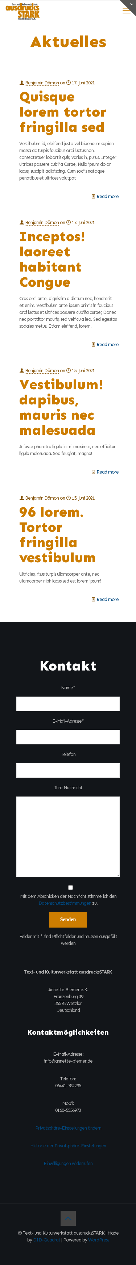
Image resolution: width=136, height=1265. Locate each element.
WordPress (98, 1240)
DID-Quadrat (46, 1240)
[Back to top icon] (68, 1218)
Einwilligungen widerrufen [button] (68, 1163)
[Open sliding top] (128, 8)
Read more (107, 196)
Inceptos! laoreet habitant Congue (52, 259)
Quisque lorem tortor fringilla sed (62, 111)
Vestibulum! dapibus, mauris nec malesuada (61, 407)
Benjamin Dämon (42, 82)
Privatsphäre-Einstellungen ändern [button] (68, 1128)
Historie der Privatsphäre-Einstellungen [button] (68, 1145)
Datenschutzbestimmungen (64, 903)
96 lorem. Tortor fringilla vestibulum (57, 534)
